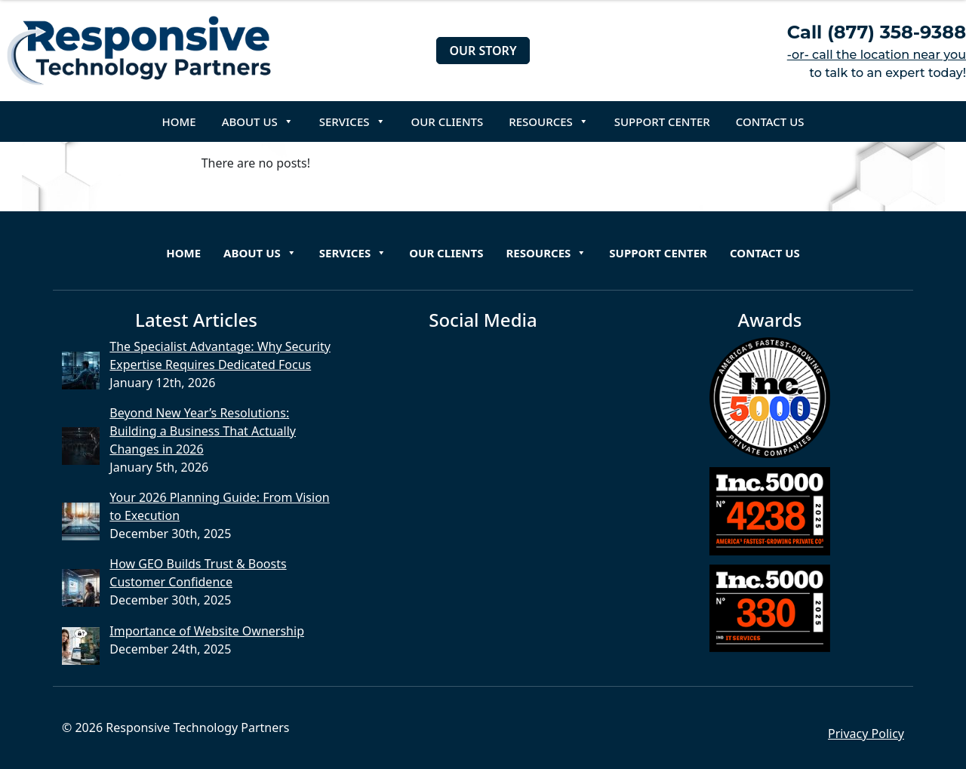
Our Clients (447, 121)
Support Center (662, 121)
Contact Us (770, 121)
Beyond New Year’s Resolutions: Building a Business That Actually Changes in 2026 (202, 430)
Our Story (482, 50)
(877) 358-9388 (896, 32)
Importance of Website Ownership (206, 631)
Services (352, 121)
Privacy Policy (866, 733)
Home (179, 121)
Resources (549, 121)
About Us (258, 121)
